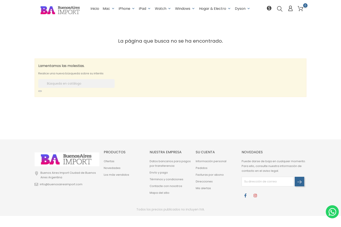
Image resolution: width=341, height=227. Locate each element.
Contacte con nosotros (166, 186)
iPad (145, 8)
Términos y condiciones (166, 179)
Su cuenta (205, 152)
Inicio (94, 8)
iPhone (127, 8)
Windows (185, 8)
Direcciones (204, 181)
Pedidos (201, 168)
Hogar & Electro (215, 8)
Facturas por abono (210, 175)
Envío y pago (159, 172)
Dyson (243, 8)
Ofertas (109, 161)
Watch (163, 8)
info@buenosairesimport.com (61, 184)
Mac (109, 8)
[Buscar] (76, 83)
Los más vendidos (116, 175)
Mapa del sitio (159, 193)
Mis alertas (203, 188)
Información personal (211, 161)
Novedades (112, 168)
